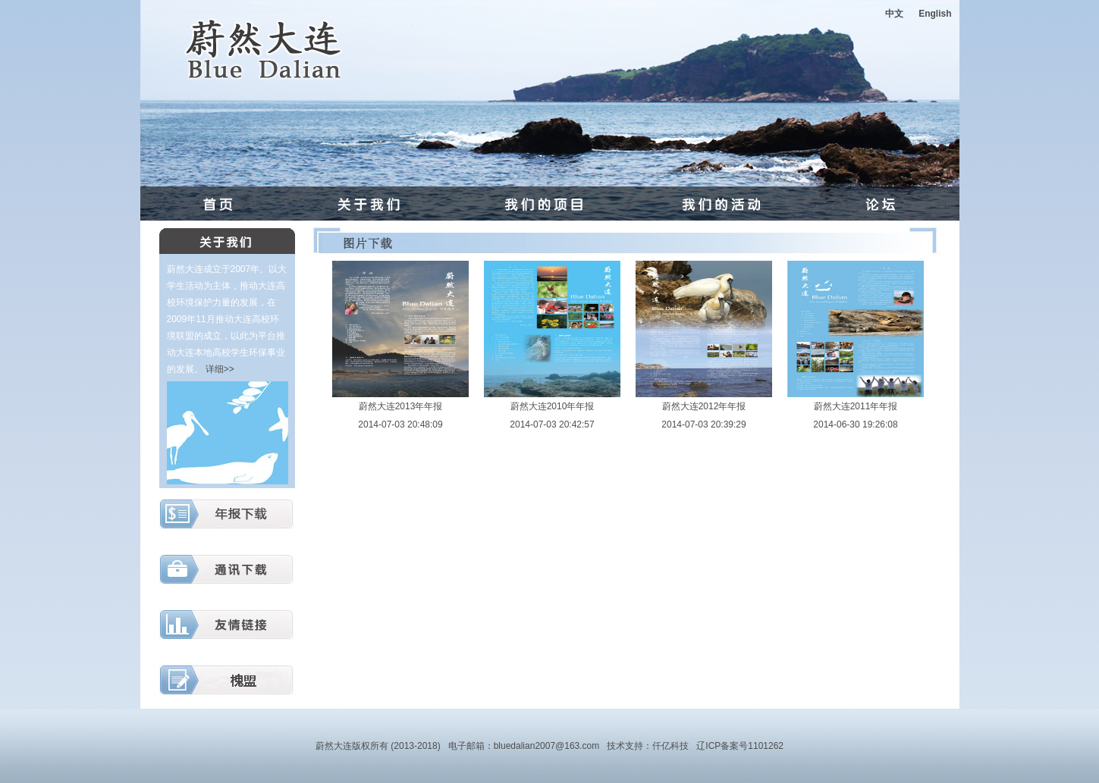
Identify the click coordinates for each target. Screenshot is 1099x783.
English (934, 13)
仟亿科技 (670, 746)
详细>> (220, 369)
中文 (894, 13)
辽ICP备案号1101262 (739, 746)
